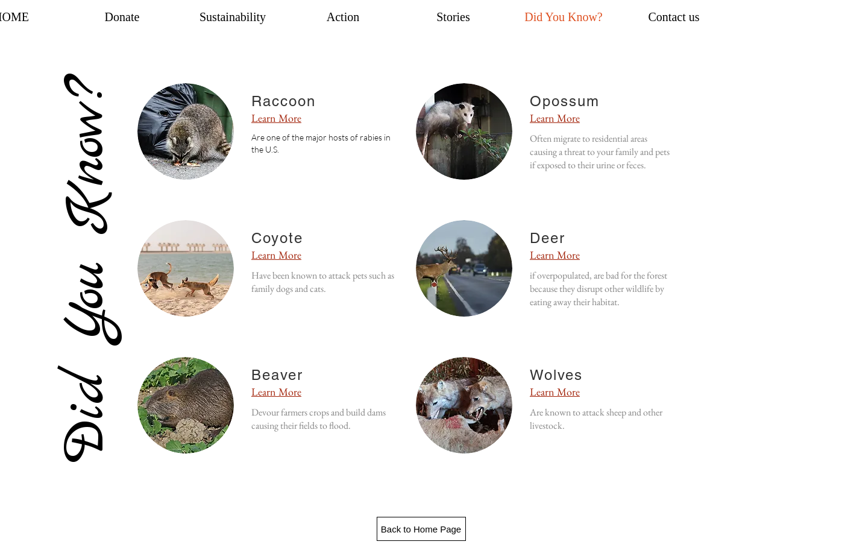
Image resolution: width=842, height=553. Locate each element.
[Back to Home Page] (421, 529)
